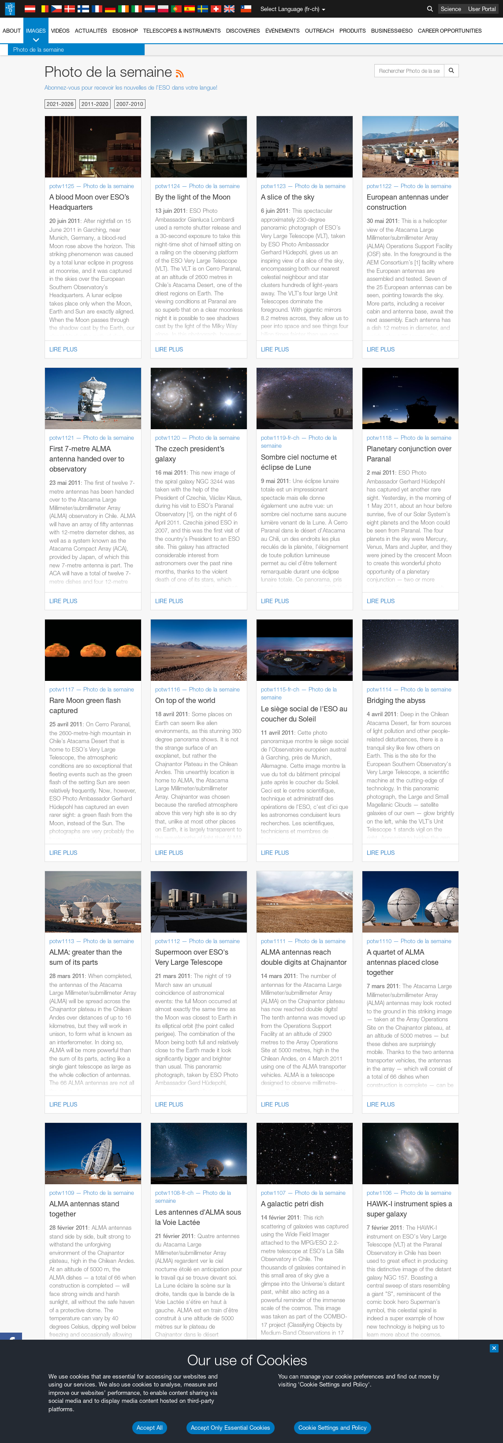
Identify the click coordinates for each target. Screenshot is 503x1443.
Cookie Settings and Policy (332, 1427)
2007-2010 (129, 104)
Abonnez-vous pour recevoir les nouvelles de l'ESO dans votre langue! (131, 87)
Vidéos (60, 30)
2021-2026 (60, 104)
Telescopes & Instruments (182, 30)
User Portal (482, 8)
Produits (352, 30)
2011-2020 (95, 104)
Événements (282, 30)
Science (451, 8)
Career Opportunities (450, 30)
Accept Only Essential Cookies (230, 1427)
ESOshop (125, 30)
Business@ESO (392, 30)
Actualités (91, 30)
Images (35, 35)
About (12, 30)
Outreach (319, 30)
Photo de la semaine (30, 49)
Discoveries (243, 30)
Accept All (150, 1427)
